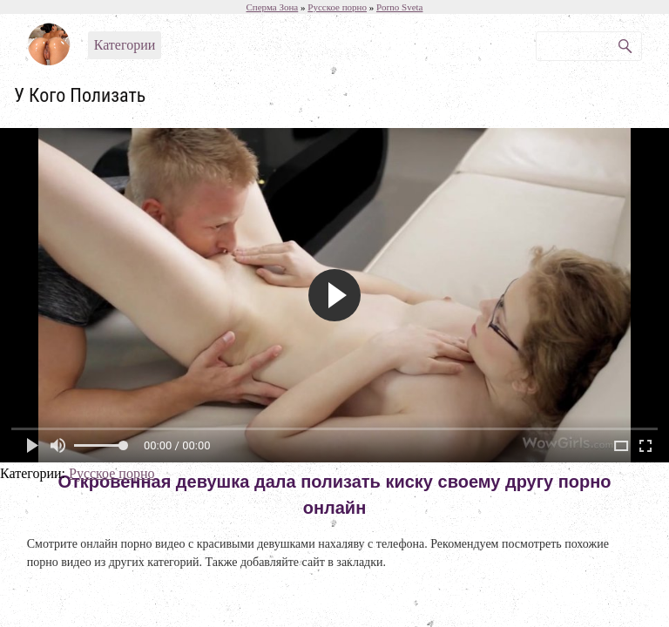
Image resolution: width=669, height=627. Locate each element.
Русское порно (111, 473)
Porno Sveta (399, 7)
